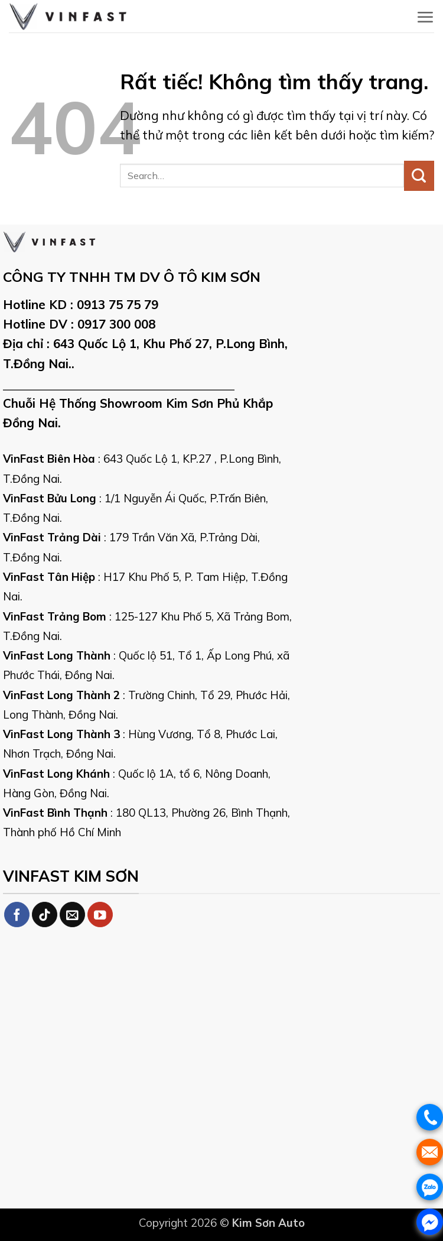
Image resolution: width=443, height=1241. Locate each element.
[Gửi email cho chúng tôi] (72, 914)
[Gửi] (419, 175)
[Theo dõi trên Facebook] (17, 914)
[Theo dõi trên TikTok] (44, 914)
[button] (424, 17)
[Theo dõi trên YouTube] (100, 914)
